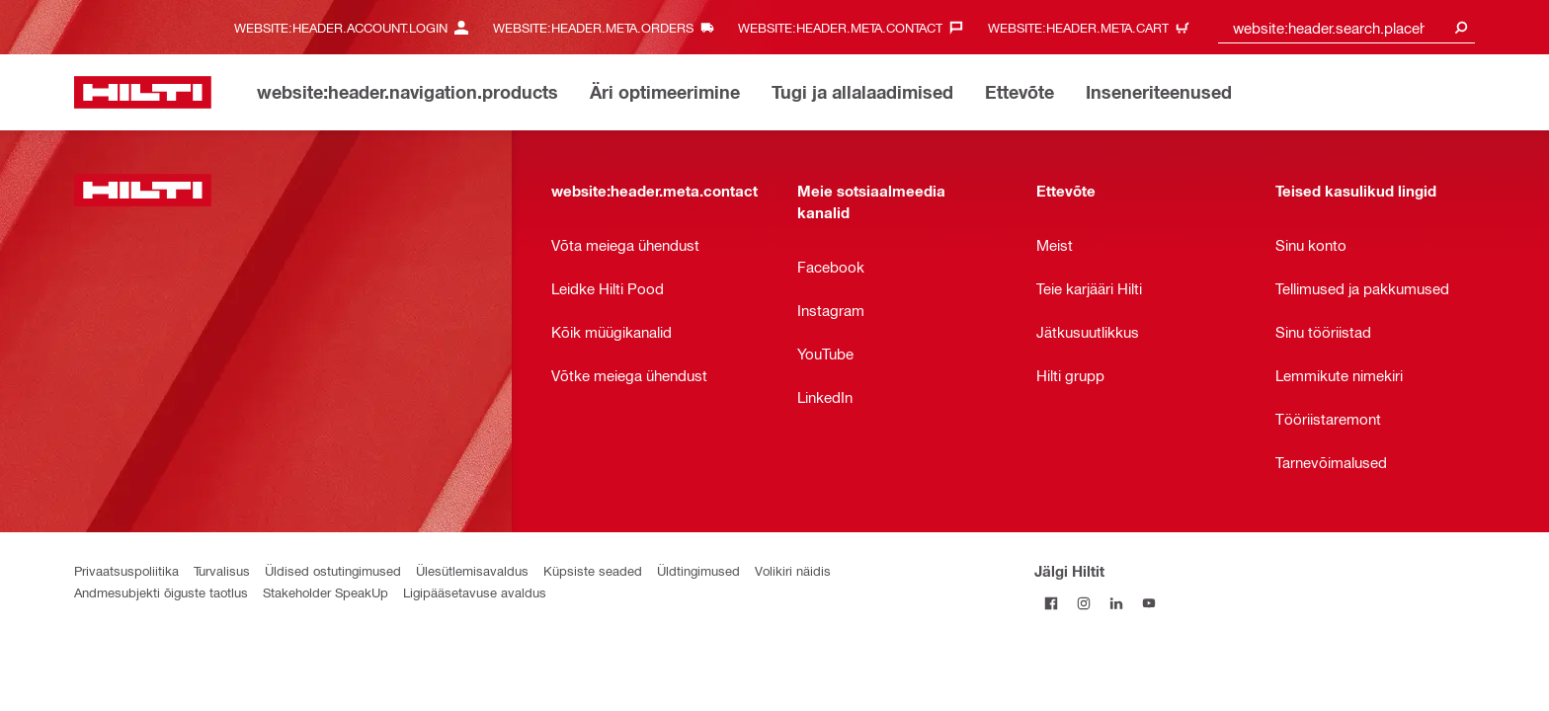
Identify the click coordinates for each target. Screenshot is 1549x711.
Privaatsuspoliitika (126, 570)
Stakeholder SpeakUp (325, 592)
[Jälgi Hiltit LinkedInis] (1116, 603)
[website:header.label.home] (142, 92)
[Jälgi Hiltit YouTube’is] (1148, 603)
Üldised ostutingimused (333, 570)
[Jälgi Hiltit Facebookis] (1050, 603)
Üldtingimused (698, 570)
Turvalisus (222, 570)
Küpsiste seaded (592, 570)
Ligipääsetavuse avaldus (474, 592)
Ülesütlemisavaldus (472, 570)
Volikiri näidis (793, 570)
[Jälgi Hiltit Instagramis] (1083, 603)
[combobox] (1346, 27)
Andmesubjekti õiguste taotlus (161, 592)
